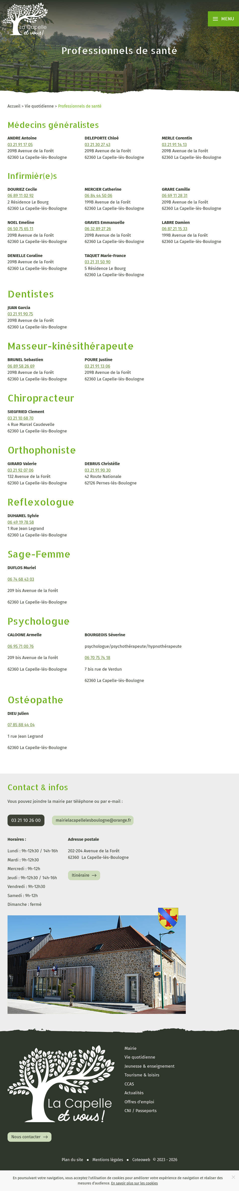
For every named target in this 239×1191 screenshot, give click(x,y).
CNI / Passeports (141, 1110)
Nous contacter (30, 1136)
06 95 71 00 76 (21, 646)
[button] (223, 18)
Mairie (131, 1048)
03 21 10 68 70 (20, 418)
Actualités (134, 1093)
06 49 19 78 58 (21, 522)
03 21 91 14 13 (174, 144)
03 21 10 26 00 (26, 820)
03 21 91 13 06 (97, 366)
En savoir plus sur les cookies (134, 1183)
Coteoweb (141, 1159)
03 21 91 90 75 (20, 314)
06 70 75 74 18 (97, 657)
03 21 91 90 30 (98, 470)
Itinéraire (85, 875)
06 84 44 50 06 (98, 195)
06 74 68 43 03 (21, 579)
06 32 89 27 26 (98, 228)
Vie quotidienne (140, 1057)
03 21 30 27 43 (97, 144)
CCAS (129, 1084)
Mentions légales (107, 1159)
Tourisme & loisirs (142, 1075)
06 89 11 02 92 (21, 195)
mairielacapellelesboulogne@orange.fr (93, 820)
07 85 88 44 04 (21, 724)
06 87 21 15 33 (174, 228)
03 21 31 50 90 (97, 262)
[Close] (233, 1177)
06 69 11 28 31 (175, 195)
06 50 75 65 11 (20, 228)
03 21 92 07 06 (20, 470)
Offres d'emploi (139, 1102)
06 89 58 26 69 (21, 366)
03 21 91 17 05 (20, 144)
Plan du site (72, 1159)
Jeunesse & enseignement (149, 1066)
